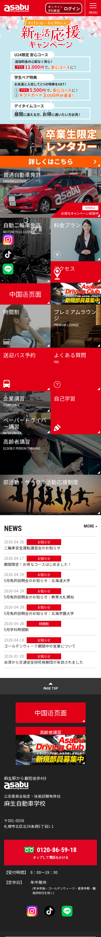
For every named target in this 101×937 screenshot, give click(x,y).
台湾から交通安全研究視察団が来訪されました (43, 662)
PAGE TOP (50, 688)
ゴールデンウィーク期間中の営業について (40, 646)
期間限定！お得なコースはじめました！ (38, 564)
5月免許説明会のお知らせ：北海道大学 (37, 580)
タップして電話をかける (50, 852)
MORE (89, 526)
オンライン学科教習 (64, 9)
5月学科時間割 (16, 629)
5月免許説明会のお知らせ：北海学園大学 (39, 613)
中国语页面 (50, 712)
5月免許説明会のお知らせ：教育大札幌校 (39, 597)
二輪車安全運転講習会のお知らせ (32, 547)
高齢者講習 (50, 732)
